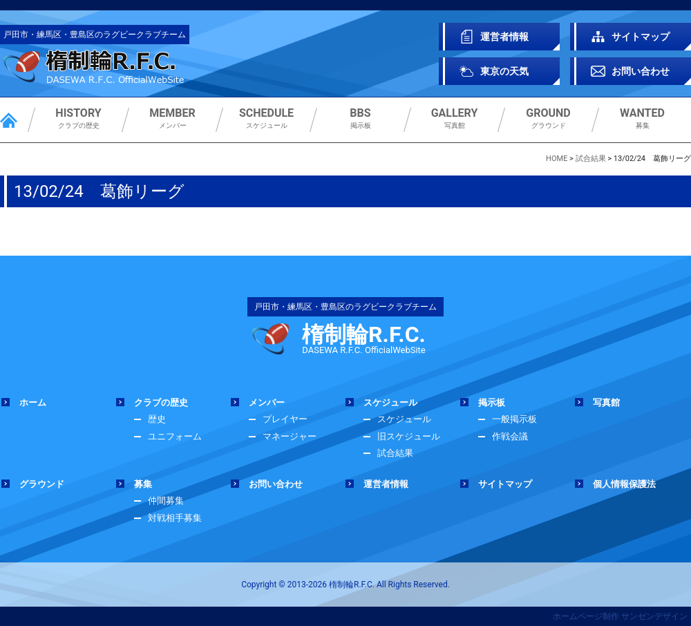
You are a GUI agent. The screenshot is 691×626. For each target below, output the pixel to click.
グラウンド (548, 118)
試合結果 (395, 453)
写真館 (454, 118)
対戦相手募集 (175, 518)
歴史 (157, 419)
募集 (642, 118)
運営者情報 (504, 36)
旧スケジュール (408, 436)
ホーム (32, 402)
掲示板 (360, 118)
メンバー (172, 118)
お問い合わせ (641, 71)
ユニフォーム (175, 436)
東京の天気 (504, 71)
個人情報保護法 (624, 484)
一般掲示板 (514, 419)
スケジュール (266, 118)
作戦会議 (510, 436)
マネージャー (289, 436)
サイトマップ (641, 36)
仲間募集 (166, 500)
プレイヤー (285, 419)
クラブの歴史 (78, 118)
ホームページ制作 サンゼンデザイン (620, 616)
